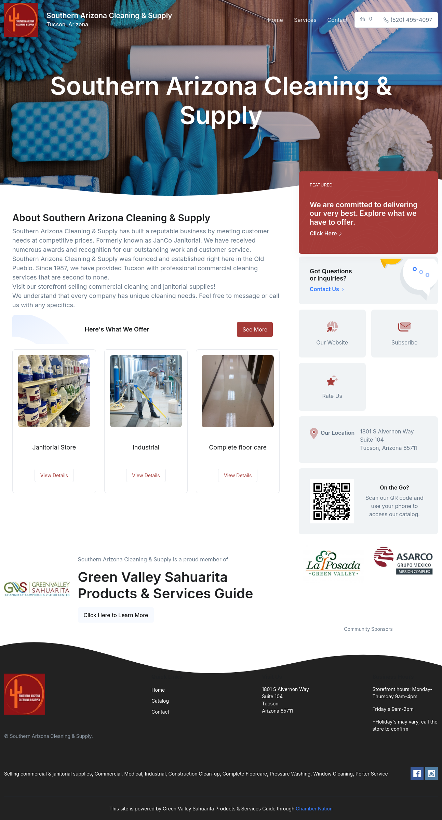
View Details (54, 475)
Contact (337, 19)
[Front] (22, 20)
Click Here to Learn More (116, 615)
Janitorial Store (54, 447)
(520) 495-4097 (408, 19)
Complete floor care (238, 447)
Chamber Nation (314, 808)
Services (305, 19)
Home (275, 19)
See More (254, 329)
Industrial (146, 447)
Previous (293, 581)
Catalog (160, 701)
